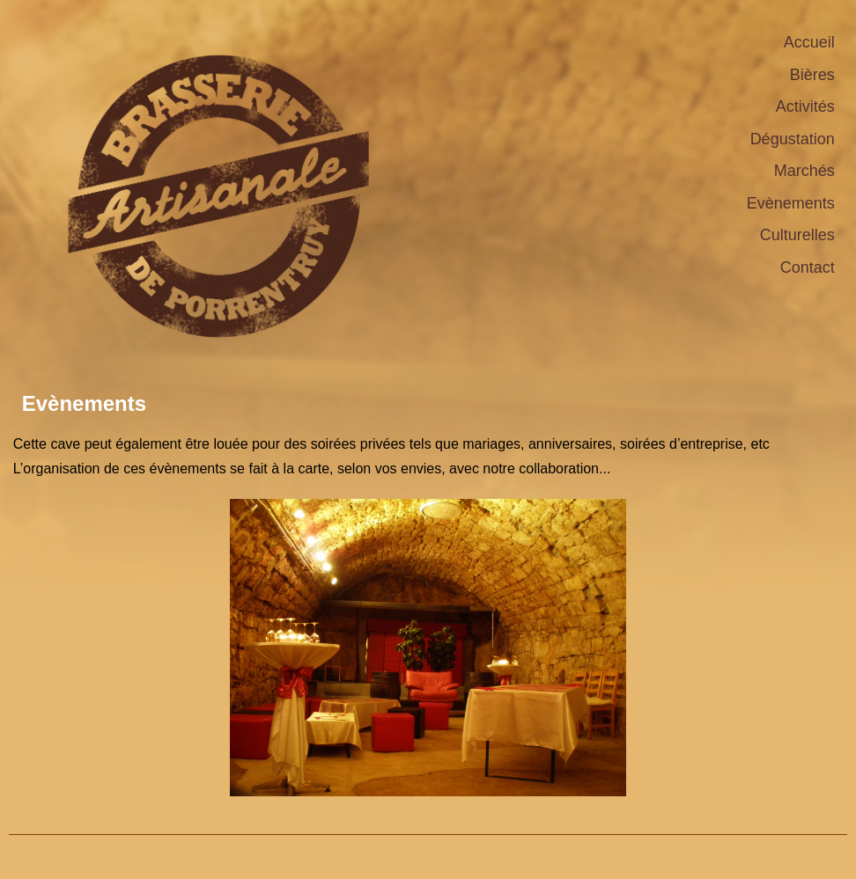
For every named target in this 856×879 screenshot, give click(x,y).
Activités (805, 106)
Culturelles (797, 235)
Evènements (791, 203)
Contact (807, 267)
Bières (812, 75)
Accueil (809, 42)
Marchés (804, 170)
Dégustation (792, 139)
